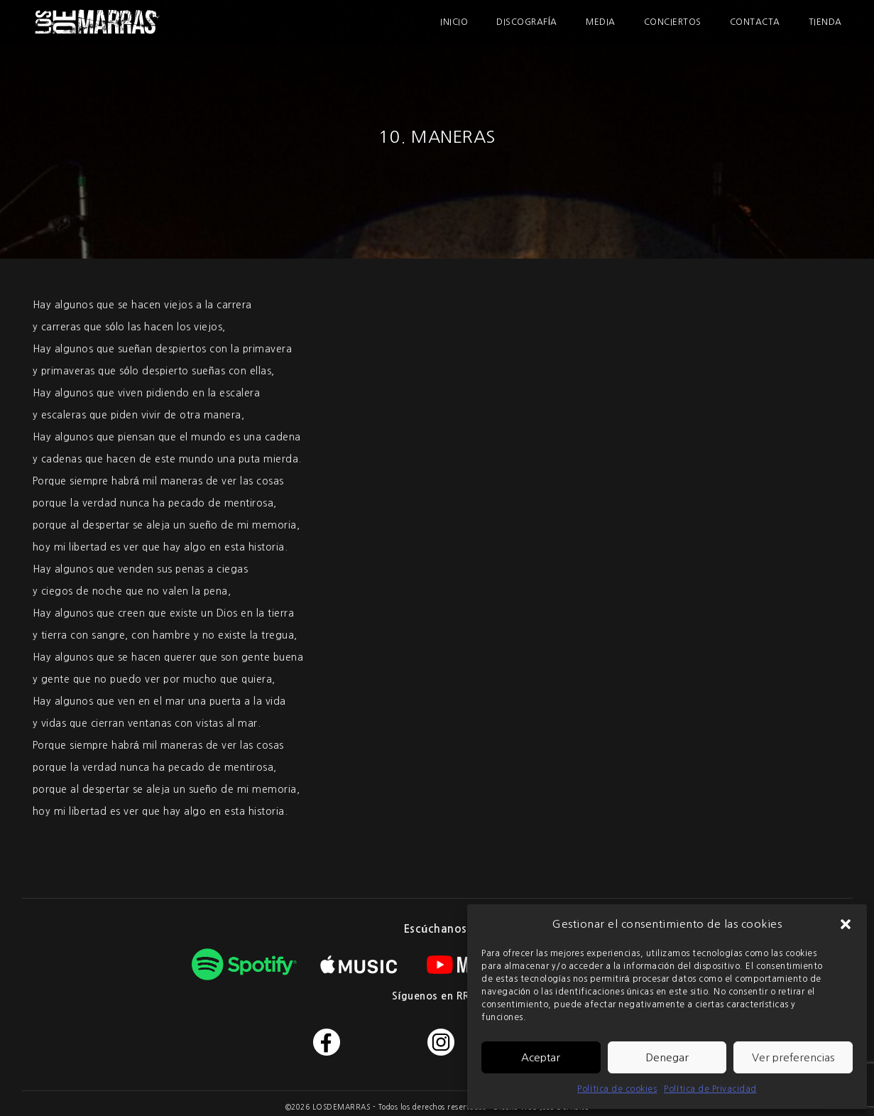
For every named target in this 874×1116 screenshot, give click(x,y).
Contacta (755, 22)
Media (601, 22)
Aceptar (540, 1057)
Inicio (454, 22)
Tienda (825, 22)
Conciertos (672, 22)
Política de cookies (617, 1089)
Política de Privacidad (710, 1089)
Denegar (667, 1057)
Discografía (526, 22)
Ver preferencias (793, 1057)
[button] (846, 924)
